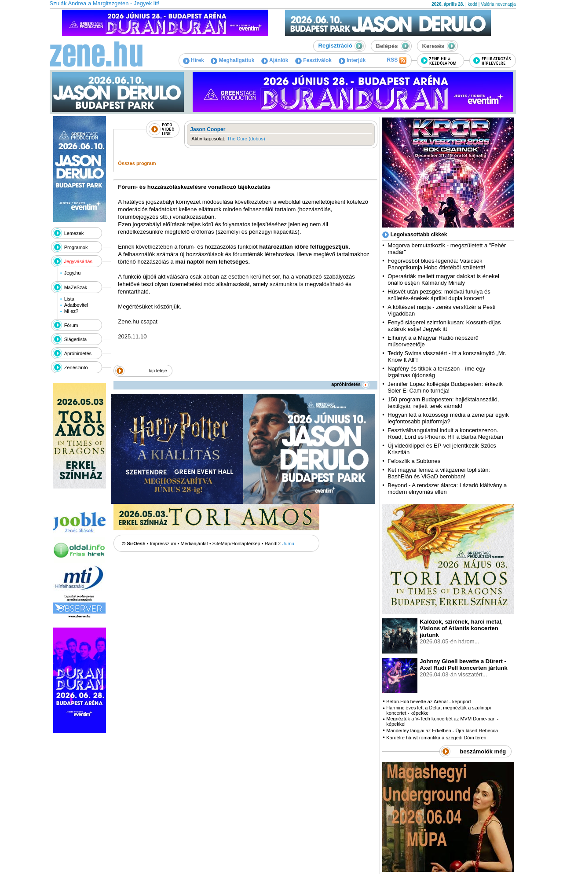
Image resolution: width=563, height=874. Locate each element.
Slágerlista (75, 339)
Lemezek (74, 233)
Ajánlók (274, 60)
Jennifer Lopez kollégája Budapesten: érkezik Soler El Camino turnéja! (445, 387)
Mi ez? (71, 311)
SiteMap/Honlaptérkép (236, 543)
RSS (396, 60)
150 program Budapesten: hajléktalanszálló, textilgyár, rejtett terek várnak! (443, 402)
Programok (76, 247)
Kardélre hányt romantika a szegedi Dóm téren (436, 737)
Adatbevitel (76, 305)
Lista (69, 298)
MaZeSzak (76, 287)
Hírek (193, 60)
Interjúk (352, 60)
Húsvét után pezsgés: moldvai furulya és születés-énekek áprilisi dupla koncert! (439, 294)
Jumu (288, 543)
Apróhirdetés (77, 353)
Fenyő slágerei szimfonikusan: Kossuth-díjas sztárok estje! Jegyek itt (444, 325)
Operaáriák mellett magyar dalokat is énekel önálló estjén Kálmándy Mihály (443, 279)
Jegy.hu (72, 272)
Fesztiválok (313, 60)
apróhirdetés (350, 384)
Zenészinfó (76, 367)
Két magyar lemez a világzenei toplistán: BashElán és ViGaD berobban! (439, 473)
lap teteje (158, 370)
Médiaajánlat (194, 543)
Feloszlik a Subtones (414, 461)
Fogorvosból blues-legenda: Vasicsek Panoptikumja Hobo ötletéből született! (436, 264)
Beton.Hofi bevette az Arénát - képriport (428, 701)
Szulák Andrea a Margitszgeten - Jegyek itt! (105, 3)
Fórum (71, 325)
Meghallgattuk (232, 60)
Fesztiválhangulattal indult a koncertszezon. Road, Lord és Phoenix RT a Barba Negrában (445, 433)
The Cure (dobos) (246, 138)
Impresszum (163, 543)
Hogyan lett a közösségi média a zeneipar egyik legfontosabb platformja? (448, 418)
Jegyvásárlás (78, 261)
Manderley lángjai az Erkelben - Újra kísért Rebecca (442, 730)
